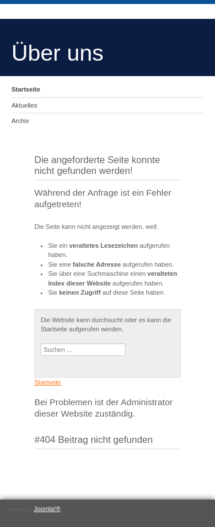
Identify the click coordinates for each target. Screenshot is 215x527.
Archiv (20, 120)
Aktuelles (24, 105)
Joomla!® (47, 508)
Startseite (25, 89)
